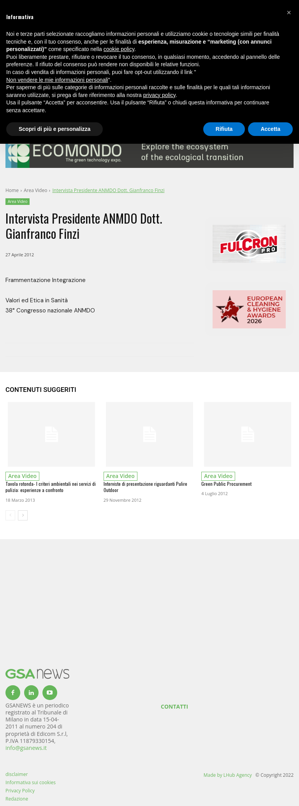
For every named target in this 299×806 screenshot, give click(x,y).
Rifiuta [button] (224, 129)
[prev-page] (10, 515)
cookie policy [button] (119, 49)
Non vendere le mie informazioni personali (57, 80)
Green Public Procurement (226, 483)
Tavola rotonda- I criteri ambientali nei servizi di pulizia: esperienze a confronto (50, 487)
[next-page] (23, 515)
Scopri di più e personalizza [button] (54, 129)
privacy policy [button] (159, 95)
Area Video (35, 190)
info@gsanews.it (26, 747)
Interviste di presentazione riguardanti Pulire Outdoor (145, 487)
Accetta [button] (270, 129)
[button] (289, 12)
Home (12, 190)
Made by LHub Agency (228, 775)
